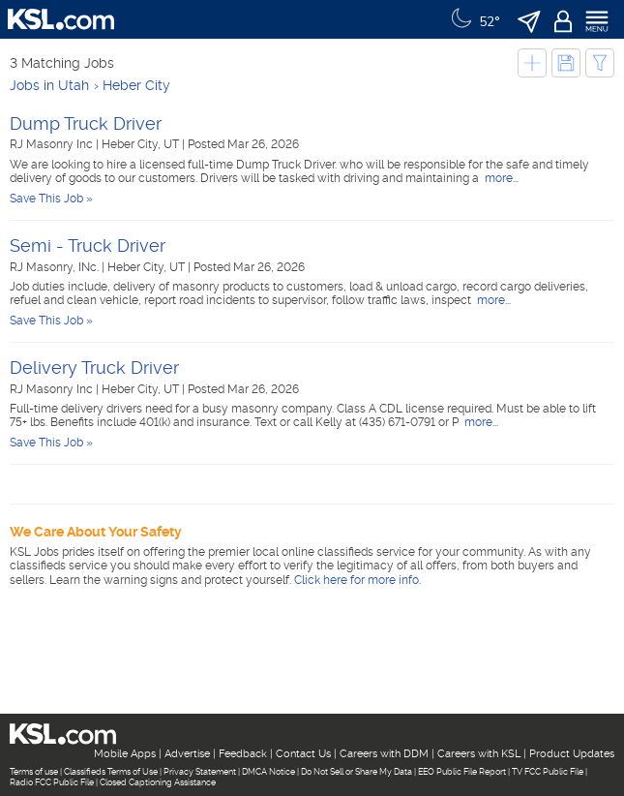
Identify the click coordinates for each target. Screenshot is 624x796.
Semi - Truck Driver (87, 245)
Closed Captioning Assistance (158, 782)
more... (500, 178)
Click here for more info (356, 580)
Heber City (136, 85)
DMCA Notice (268, 772)
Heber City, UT (142, 144)
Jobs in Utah (49, 85)
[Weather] (473, 19)
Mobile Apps (125, 754)
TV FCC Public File (547, 772)
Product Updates (571, 754)
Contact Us (303, 754)
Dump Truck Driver (86, 123)
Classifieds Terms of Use (111, 772)
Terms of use (34, 772)
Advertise (187, 754)
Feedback (243, 754)
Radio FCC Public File (52, 782)
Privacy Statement (199, 772)
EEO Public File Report (462, 772)
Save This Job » (51, 198)
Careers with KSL (478, 754)
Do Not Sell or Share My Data (356, 772)
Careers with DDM (384, 754)
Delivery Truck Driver (94, 367)
